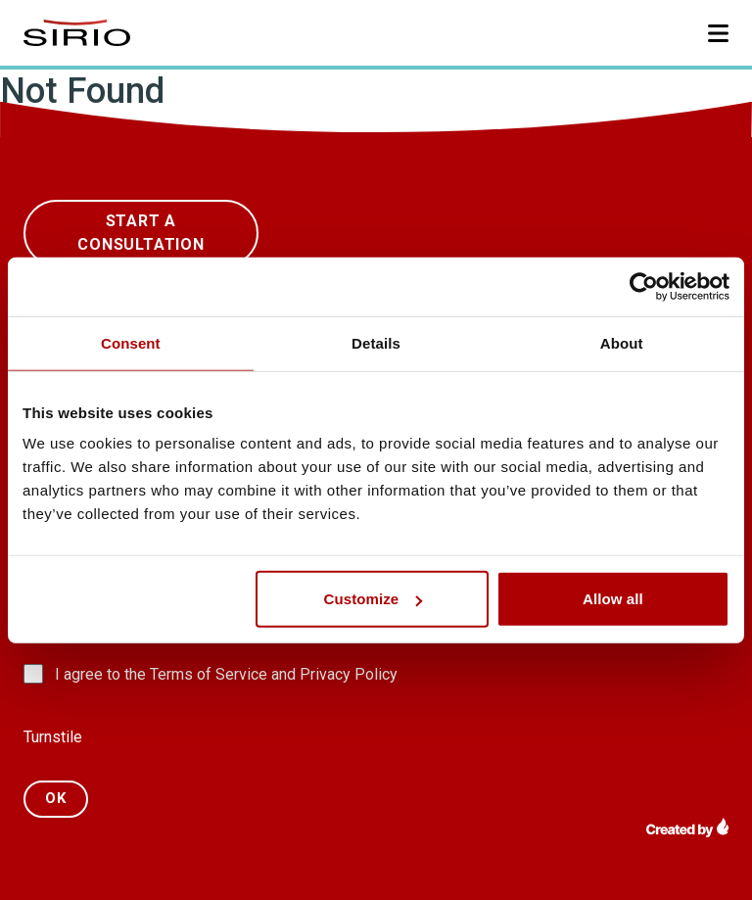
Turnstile (53, 737)
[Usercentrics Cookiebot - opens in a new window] (643, 286)
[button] (718, 33)
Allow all (613, 599)
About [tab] (621, 342)
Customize (373, 599)
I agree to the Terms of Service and (226, 674)
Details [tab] (376, 342)
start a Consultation (141, 233)
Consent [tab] (131, 342)
